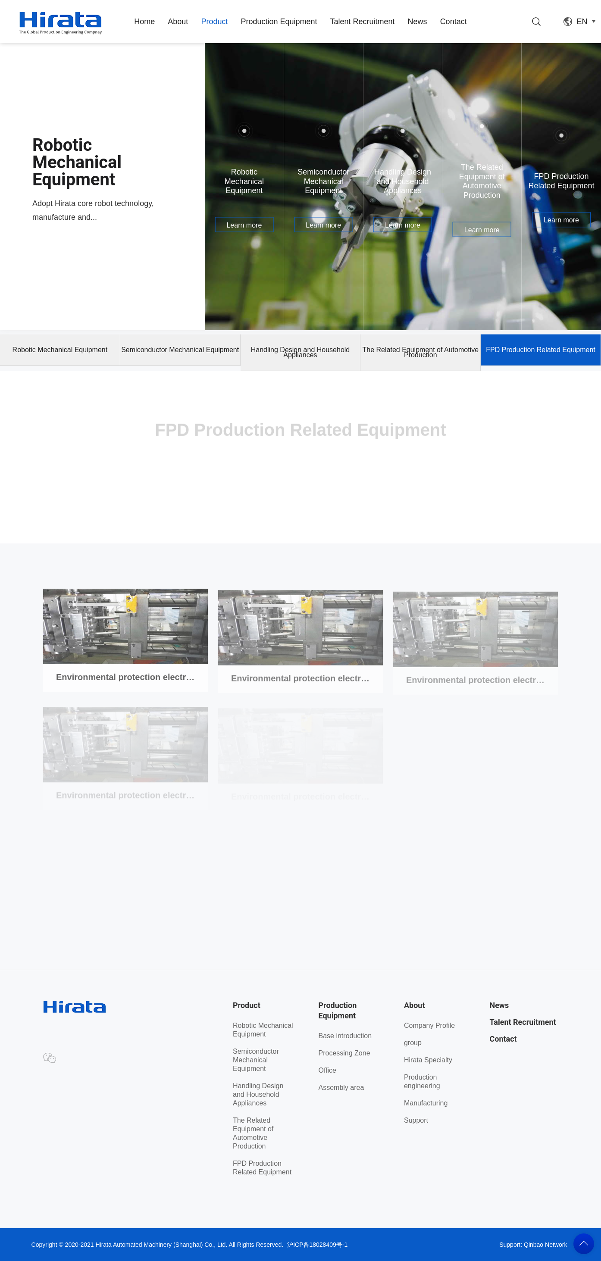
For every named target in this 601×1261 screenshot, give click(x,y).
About (178, 21)
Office (327, 1070)
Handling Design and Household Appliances (300, 352)
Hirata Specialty (428, 1060)
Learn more (244, 224)
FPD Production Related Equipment (540, 349)
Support (416, 1120)
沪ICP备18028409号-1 (317, 1244)
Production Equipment (279, 21)
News (417, 21)
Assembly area (341, 1087)
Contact (453, 21)
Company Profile (429, 1025)
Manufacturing (426, 1103)
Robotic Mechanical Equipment (60, 349)
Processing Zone (344, 1053)
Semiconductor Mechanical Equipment (180, 349)
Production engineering (422, 1081)
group (413, 1042)
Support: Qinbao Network (533, 1244)
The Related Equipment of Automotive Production (421, 352)
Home (144, 21)
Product (214, 21)
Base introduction (345, 1035)
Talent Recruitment (362, 21)
